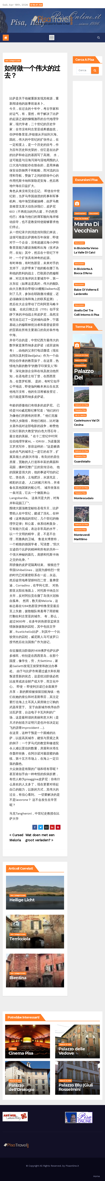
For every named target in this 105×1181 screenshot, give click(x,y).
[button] (98, 37)
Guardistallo (82, 461)
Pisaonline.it (72, 1166)
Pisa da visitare (81, 218)
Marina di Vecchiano (86, 231)
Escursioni (93, 213)
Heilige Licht (21, 899)
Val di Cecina (80, 415)
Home (96, 1176)
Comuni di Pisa (81, 355)
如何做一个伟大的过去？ (32, 71)
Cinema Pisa (21, 1053)
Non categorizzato (12, 61)
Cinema (13, 1049)
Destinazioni (80, 213)
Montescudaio (83, 498)
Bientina (17, 977)
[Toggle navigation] (52, 37)
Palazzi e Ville (80, 360)
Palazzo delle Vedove (72, 1051)
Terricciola (19, 938)
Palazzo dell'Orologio (21, 1087)
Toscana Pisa (80, 365)
